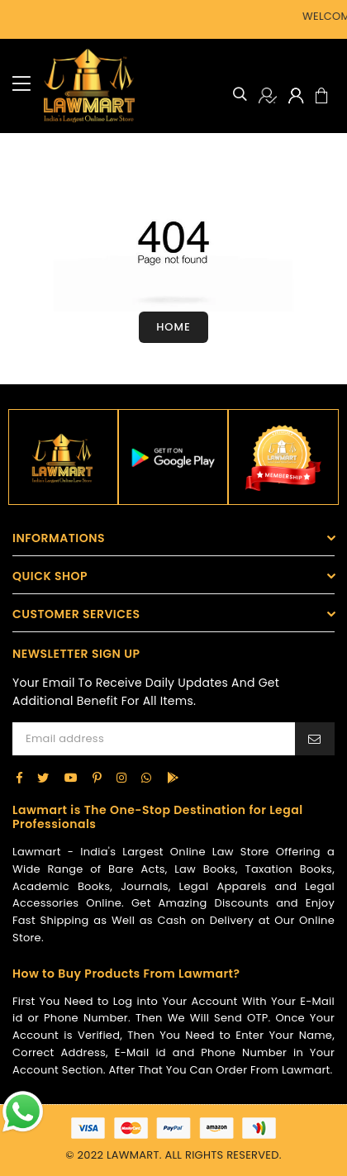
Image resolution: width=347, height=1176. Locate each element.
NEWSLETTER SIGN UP (76, 654)
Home (173, 327)
